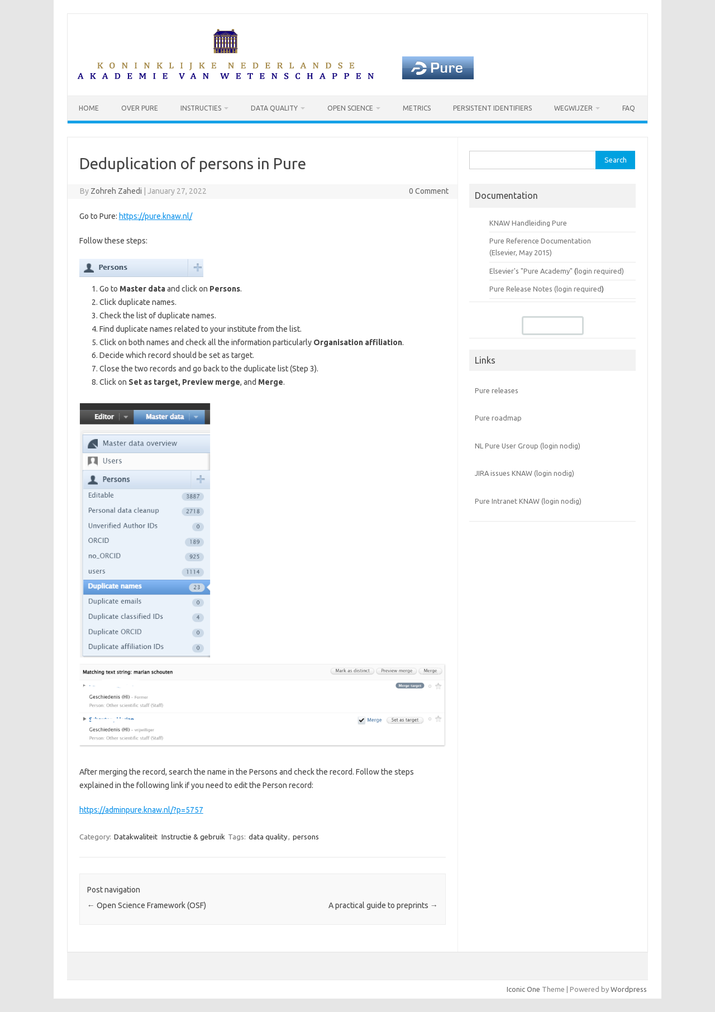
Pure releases (496, 390)
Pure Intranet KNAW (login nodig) (528, 501)
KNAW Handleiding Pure (528, 223)
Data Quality (274, 108)
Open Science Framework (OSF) (146, 905)
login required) (600, 271)
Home (89, 108)
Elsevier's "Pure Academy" (531, 271)
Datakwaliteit (136, 837)
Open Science (350, 108)
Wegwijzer (573, 108)
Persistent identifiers (492, 108)
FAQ (628, 108)
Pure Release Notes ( (522, 289)
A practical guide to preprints (383, 905)
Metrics (417, 108)
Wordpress (629, 989)
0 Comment (429, 191)
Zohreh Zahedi (116, 191)
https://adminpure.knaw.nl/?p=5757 (141, 809)
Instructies (200, 108)
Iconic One (523, 989)
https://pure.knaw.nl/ (155, 216)
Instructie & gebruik (193, 837)
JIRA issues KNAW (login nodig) (524, 473)
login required (579, 289)
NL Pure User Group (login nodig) (527, 446)
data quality (268, 837)
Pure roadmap (498, 418)
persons (306, 837)
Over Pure (139, 108)
